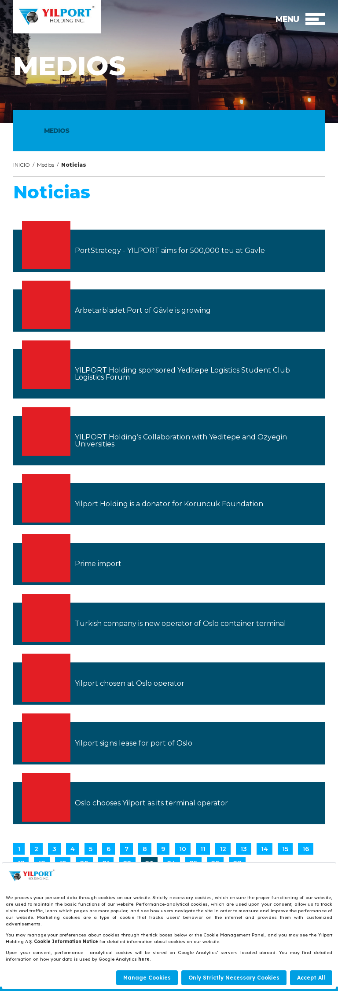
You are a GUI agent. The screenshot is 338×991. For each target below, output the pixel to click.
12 (223, 849)
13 (243, 849)
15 (285, 849)
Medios (45, 164)
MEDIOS (56, 131)
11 (203, 849)
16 (305, 849)
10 (182, 849)
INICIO (21, 164)
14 (264, 849)
